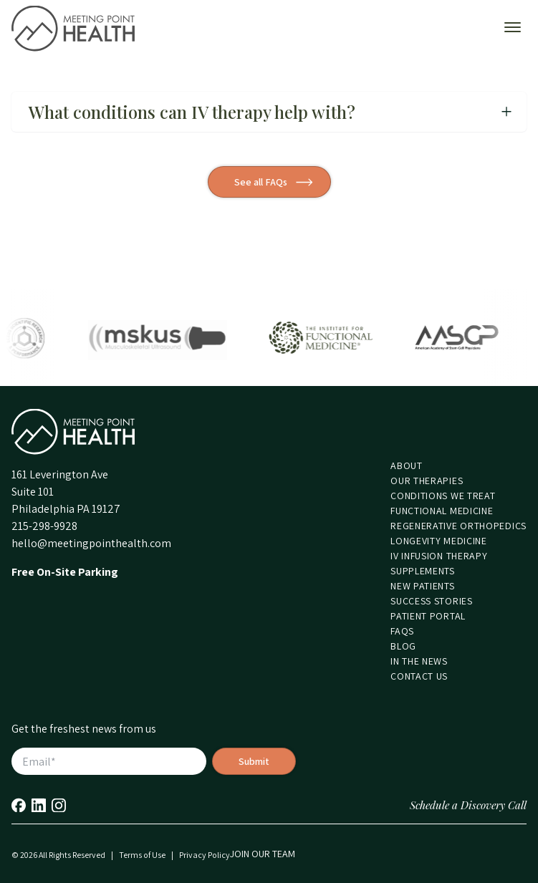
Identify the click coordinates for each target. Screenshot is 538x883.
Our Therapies (426, 480)
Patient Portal (428, 615)
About (406, 465)
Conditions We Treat (442, 495)
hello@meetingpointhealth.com (91, 543)
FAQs (402, 630)
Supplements (422, 570)
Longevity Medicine (438, 540)
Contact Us (419, 676)
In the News (419, 661)
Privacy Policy (204, 854)
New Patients (422, 585)
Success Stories (431, 600)
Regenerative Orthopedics (458, 525)
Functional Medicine (441, 510)
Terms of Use (142, 854)
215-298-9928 (44, 526)
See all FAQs (260, 181)
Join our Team (262, 853)
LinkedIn (39, 805)
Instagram (59, 805)
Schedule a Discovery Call (468, 805)
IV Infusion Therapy (438, 555)
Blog (403, 646)
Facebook (18, 805)
